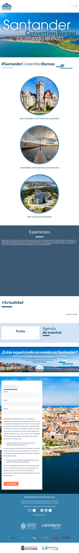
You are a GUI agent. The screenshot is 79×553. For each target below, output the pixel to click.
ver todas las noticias (71, 314)
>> (27, 331)
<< (13, 331)
